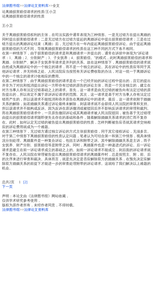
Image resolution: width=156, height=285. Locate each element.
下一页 (7, 187)
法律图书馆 (11, 6)
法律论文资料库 (36, 6)
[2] (25, 182)
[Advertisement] (78, 247)
